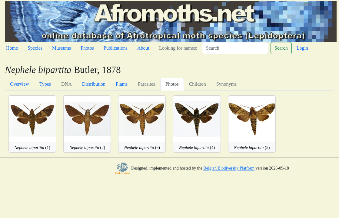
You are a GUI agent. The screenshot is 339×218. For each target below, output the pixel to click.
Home (12, 48)
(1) (32, 147)
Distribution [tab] (93, 84)
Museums (61, 48)
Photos (87, 48)
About (143, 48)
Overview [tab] (19, 84)
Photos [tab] (172, 84)
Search (281, 48)
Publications (116, 48)
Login (302, 48)
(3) (142, 147)
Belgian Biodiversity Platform (228, 168)
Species (35, 48)
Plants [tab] (122, 84)
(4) (197, 147)
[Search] (235, 48)
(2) (87, 147)
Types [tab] (45, 84)
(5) (252, 147)
